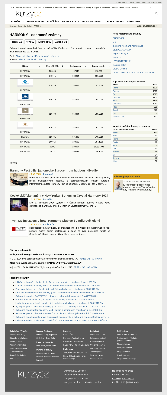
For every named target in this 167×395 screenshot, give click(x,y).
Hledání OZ (16, 42)
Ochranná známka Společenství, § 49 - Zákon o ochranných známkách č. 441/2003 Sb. (59, 310)
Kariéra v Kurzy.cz (121, 374)
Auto (119, 335)
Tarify (88, 8)
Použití (115, 382)
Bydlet (152, 2)
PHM (71, 356)
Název (25, 66)
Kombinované (42, 56)
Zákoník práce (96, 352)
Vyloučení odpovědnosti (76, 374)
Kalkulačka (105, 8)
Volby (119, 348)
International (118, 116)
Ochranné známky (24, 26)
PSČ (104, 335)
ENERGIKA (118, 38)
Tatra (115, 145)
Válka (127, 8)
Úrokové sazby (42, 335)
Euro (48, 338)
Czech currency (123, 355)
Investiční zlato (74, 353)
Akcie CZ (27, 8)
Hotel (115, 100)
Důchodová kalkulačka (19, 338)
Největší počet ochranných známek (131, 126)
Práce (121, 8)
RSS (123, 382)
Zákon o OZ (61, 42)
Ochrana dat (70, 370)
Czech (116, 110)
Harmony (25, 137)
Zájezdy (132, 2)
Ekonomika (67, 341)
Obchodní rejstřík (121, 2)
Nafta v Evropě (69, 359)
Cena (124, 335)
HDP (75, 341)
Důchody (40, 360)
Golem (116, 158)
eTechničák (127, 341)
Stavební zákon (96, 355)
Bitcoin (72, 8)
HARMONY (25, 71)
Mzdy (80, 341)
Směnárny (40, 338)
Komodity (57, 8)
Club (115, 113)
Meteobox (145, 2)
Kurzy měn (47, 8)
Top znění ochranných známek (129, 81)
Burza (65, 335)
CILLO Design (120, 68)
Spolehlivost (132, 335)
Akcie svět (36, 8)
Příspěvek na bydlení (18, 345)
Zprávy (19, 8)
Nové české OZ (35, 21)
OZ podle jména (91, 21)
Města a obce (95, 335)
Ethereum (85, 345)
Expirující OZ (44, 42)
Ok (114, 155)
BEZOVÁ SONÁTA (122, 49)
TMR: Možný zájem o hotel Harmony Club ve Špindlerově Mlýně (55, 220)
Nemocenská (41, 353)
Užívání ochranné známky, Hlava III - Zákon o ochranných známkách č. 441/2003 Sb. (58, 285)
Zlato (65, 8)
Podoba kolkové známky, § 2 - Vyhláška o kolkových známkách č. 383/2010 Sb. (55, 299)
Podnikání (94, 331)
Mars (115, 161)
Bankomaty (49, 331)
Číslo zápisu (75, 66)
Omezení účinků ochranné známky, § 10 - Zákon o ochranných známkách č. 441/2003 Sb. (60, 292)
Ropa (65, 356)
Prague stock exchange (126, 359)
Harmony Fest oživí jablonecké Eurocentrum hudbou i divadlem (55, 170)
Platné (22, 59)
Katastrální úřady (97, 341)
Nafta (83, 356)
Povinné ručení (16, 359)
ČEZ (71, 335)
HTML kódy (133, 382)
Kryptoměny (68, 345)
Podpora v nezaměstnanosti (47, 357)
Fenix (115, 142)
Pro (114, 94)
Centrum (117, 97)
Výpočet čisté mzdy (17, 335)
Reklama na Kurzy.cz (122, 370)
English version (124, 352)
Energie (95, 8)
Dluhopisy (67, 338)
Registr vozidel (123, 338)
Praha (115, 88)
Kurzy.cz (13, 26)
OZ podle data (70, 21)
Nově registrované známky (127, 33)
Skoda (116, 132)
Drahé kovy (68, 349)
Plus (115, 107)
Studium (159, 2)
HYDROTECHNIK (122, 61)
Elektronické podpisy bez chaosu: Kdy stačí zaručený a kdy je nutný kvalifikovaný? (139, 187)
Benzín (77, 356)
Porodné (51, 353)
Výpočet (24, 331)
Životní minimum (16, 352)
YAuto (138, 2)
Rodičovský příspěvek (18, 348)
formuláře (99, 359)
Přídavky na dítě (16, 341)
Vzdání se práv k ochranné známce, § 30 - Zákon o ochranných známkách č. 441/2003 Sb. (61, 313)
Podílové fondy (78, 338)
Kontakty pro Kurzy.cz (123, 378)
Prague (116, 91)
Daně (92, 359)
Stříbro (84, 353)
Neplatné (31, 59)
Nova (115, 136)
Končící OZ (53, 21)
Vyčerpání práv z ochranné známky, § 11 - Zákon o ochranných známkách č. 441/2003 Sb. (61, 306)
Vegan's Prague (120, 53)
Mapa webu (127, 348)
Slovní (30, 56)
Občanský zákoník (97, 348)
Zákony (114, 8)
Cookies (81, 370)
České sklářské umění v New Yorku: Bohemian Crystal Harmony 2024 (59, 195)
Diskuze (135, 8)
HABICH (117, 57)
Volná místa (48, 342)
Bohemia (117, 104)
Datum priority (99, 66)
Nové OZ (30, 42)
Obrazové (20, 56)
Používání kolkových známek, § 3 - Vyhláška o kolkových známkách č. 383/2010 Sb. (57, 289)
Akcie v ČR (49, 224)
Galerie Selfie (119, 65)
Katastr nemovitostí (98, 338)
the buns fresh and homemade (128, 46)
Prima (115, 139)
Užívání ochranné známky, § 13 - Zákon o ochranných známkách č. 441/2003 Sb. (56, 282)
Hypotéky (80, 8)
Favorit (116, 151)
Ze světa (47, 199)
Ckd (114, 148)
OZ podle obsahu (114, 21)
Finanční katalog (123, 344)
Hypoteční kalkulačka (18, 355)
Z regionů (48, 174)
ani (114, 42)
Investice (67, 331)
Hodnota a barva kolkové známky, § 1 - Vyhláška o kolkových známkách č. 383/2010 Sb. (59, 303)
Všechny (55, 56)
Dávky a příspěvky (44, 350)
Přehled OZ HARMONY (90, 258)
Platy (54, 346)
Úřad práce (40, 346)
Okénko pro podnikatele (127, 176)
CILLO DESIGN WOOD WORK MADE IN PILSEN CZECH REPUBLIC (135, 72)
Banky (39, 331)
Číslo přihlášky (53, 66)
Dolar (53, 338)
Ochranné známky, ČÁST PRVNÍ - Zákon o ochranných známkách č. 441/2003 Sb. (57, 296)
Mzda (48, 346)
